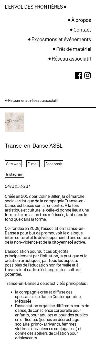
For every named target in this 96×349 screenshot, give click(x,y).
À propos (81, 20)
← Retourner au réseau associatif (32, 100)
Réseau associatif (71, 59)
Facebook (54, 164)
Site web (13, 164)
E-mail (33, 164)
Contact (82, 30)
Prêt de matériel (73, 49)
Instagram (14, 174)
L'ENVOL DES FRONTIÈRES (34, 7)
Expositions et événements (61, 39)
